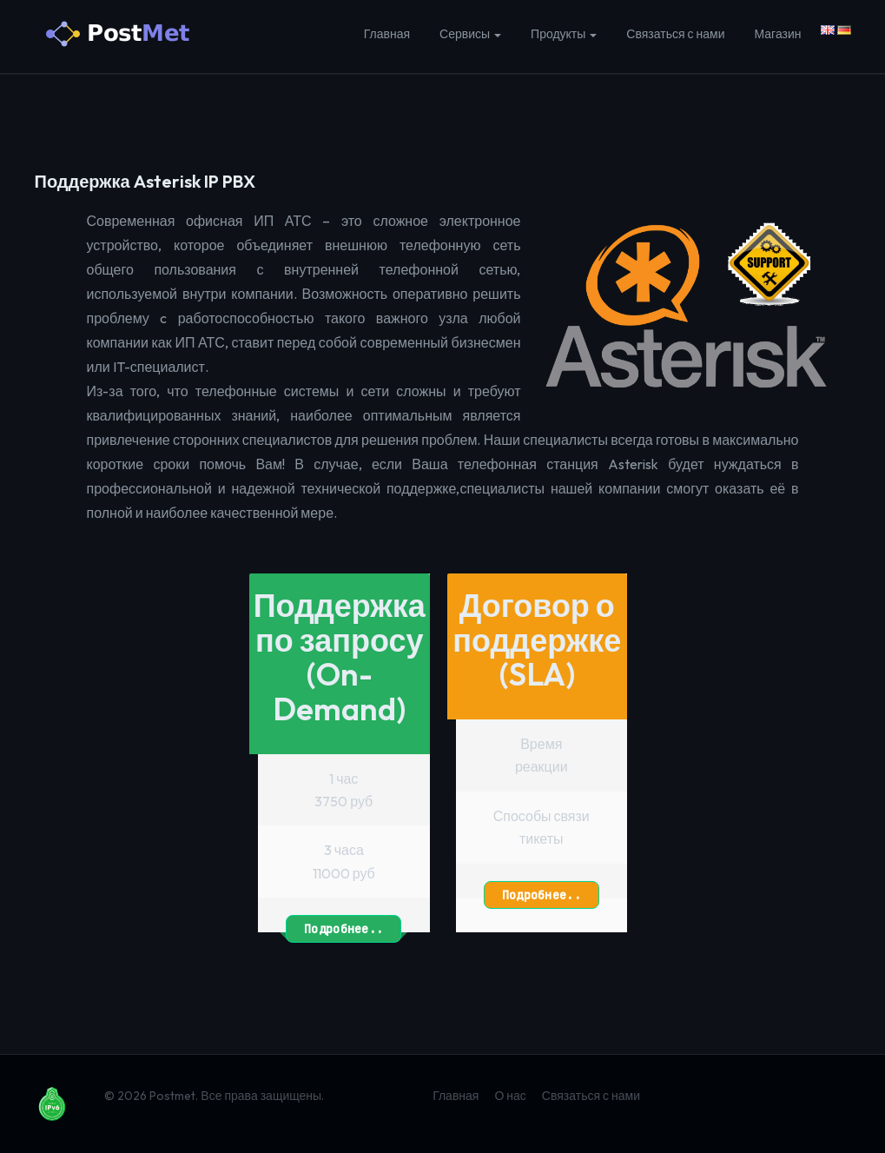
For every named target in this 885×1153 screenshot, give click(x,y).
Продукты (564, 34)
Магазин (777, 34)
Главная (387, 34)
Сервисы (470, 34)
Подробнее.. (343, 927)
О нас (509, 1095)
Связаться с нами (675, 34)
